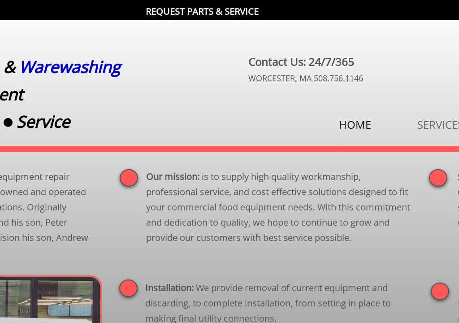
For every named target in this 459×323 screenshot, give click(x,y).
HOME (355, 124)
